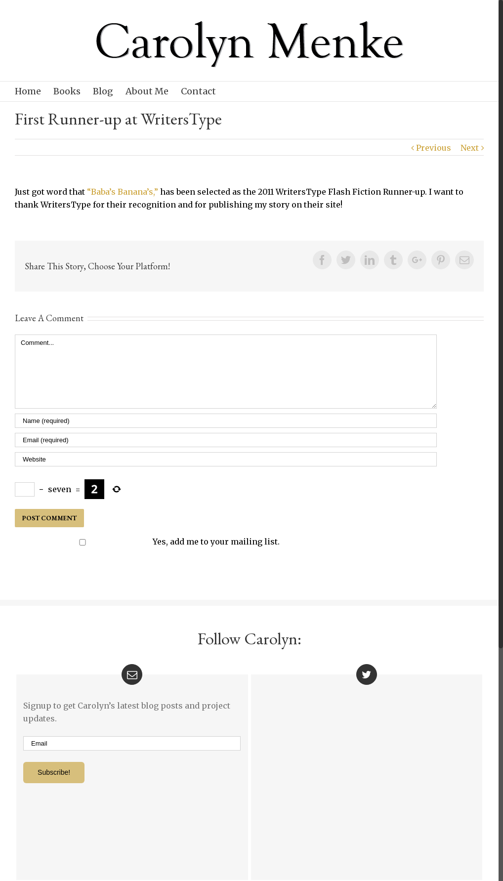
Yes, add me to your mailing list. (148, 541)
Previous (433, 148)
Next (470, 148)
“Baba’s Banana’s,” (122, 192)
